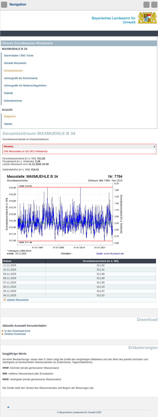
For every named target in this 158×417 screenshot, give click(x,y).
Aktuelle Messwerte (15, 63)
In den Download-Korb (17, 331)
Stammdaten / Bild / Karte (18, 55)
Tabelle (8, 124)
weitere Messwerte (18, 299)
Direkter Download (15, 334)
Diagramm (10, 116)
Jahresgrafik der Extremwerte (21, 78)
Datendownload (13, 100)
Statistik (8, 93)
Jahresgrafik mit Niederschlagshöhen (25, 85)
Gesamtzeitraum (13, 70)
